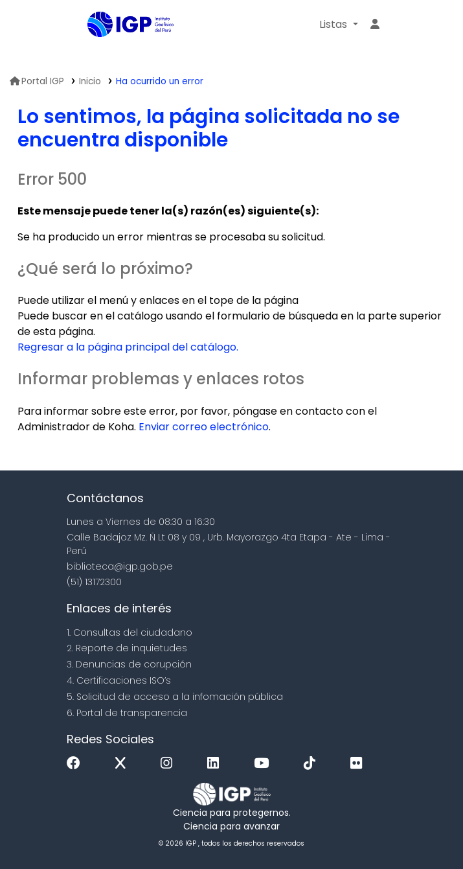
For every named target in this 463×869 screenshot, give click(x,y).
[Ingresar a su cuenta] (375, 24)
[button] (338, 24)
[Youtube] (264, 764)
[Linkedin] (216, 764)
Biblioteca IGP (119, 51)
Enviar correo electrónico (204, 426)
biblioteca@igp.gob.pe (120, 566)
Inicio (90, 81)
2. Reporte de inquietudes (127, 648)
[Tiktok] (313, 764)
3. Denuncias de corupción (129, 664)
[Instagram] (170, 764)
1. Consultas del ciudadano (129, 632)
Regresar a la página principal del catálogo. (127, 347)
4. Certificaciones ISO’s (119, 680)
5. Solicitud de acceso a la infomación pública (175, 696)
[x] (123, 764)
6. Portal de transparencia (127, 712)
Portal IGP (37, 81)
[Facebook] (77, 764)
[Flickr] (359, 764)
